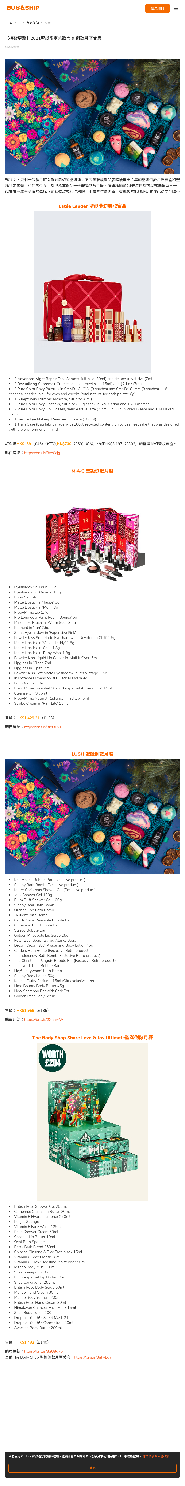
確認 (93, 1468)
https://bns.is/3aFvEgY (93, 1357)
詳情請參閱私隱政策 (156, 1456)
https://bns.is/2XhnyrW (43, 1019)
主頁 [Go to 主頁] (10, 23)
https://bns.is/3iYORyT (43, 727)
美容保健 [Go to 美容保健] (33, 23)
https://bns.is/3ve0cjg (42, 452)
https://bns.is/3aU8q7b (43, 1351)
